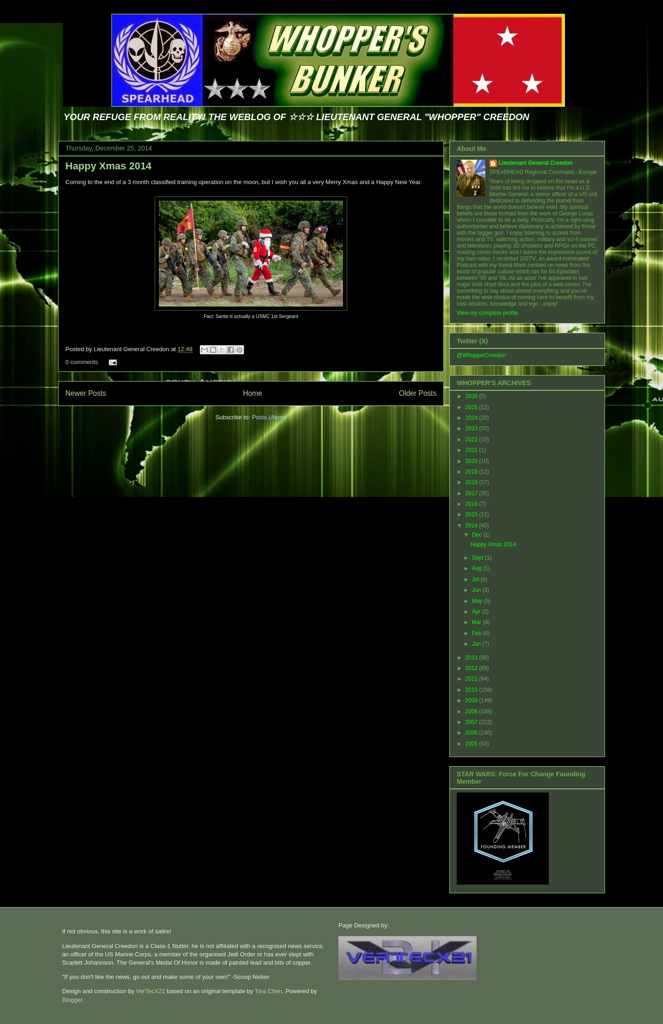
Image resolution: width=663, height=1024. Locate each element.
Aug (477, 568)
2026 (472, 396)
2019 (472, 472)
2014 (472, 525)
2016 (472, 504)
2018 (472, 482)
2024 (472, 418)
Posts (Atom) (269, 417)
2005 (472, 744)
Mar (477, 622)
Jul (476, 579)
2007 (472, 722)
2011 (472, 679)
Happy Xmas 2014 (108, 166)
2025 (472, 407)
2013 (472, 657)
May (478, 601)
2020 (472, 461)
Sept (478, 558)
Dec (477, 535)
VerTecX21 (150, 991)
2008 (472, 711)
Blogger (72, 999)
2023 (472, 428)
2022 (472, 439)
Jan (477, 644)
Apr (477, 611)
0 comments (81, 362)
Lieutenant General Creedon (536, 163)
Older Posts (417, 393)
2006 (472, 732)
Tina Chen (268, 991)
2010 (472, 690)
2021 (472, 450)
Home (252, 393)
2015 (472, 514)
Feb (477, 633)
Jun (477, 590)
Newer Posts (85, 393)
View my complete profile (487, 313)
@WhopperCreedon (481, 355)
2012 (472, 668)
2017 (472, 493)
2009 (472, 700)
